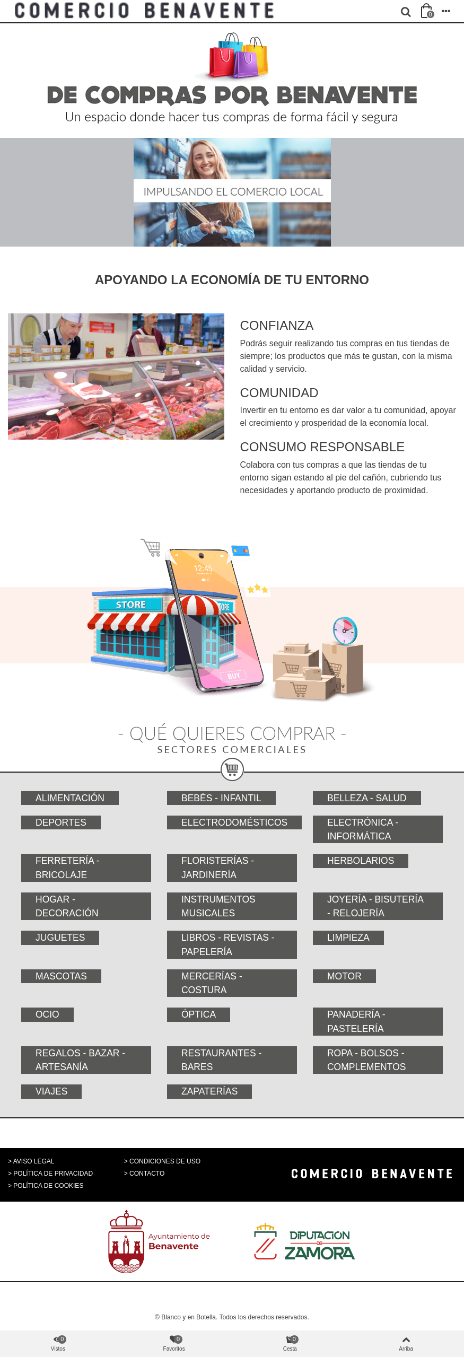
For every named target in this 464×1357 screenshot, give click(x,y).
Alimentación (70, 798)
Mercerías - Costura (211, 983)
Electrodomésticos (234, 822)
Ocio (47, 1014)
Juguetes (60, 937)
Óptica (198, 1014)
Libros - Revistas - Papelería (228, 944)
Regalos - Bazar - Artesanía (80, 1060)
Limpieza (348, 937)
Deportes (61, 822)
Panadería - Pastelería (356, 1021)
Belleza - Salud (367, 798)
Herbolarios (360, 860)
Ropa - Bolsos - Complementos (366, 1060)
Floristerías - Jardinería (217, 867)
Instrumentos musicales (218, 906)
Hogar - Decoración (67, 906)
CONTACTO (146, 1173)
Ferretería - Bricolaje (68, 867)
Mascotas (61, 976)
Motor (344, 976)
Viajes (51, 1091)
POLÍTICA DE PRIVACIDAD (53, 1173)
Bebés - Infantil (221, 798)
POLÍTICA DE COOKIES (48, 1185)
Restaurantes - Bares (221, 1060)
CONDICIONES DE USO (164, 1161)
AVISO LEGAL (34, 1161)
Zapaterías (209, 1091)
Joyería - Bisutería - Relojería (375, 906)
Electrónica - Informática (362, 829)
